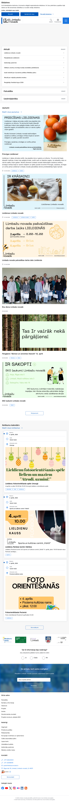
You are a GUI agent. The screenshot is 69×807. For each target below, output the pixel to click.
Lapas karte (4, 741)
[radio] (23, 658)
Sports (8, 554)
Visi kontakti (10, 777)
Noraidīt (10, 14)
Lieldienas (14, 171)
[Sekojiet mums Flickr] (18, 788)
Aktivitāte (9, 489)
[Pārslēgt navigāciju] (66, 21)
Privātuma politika (6, 730)
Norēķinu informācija (7, 703)
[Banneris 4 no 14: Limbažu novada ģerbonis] (48, 640)
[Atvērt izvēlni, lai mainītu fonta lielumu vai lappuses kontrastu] (58, 21)
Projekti (3, 708)
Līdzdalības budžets (7, 744)
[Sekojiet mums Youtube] (6, 788)
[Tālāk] (65, 640)
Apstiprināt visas (29, 14)
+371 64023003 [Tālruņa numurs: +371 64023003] (8, 760)
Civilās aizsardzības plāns (8, 738)
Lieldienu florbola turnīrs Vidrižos (18, 547)
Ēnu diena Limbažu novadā (12, 307)
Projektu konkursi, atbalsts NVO (11, 717)
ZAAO (12, 405)
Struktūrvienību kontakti (8, 714)
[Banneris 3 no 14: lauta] (34, 640)
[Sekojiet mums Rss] (26, 788)
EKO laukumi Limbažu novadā (13, 401)
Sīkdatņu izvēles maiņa (8, 750)
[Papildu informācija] (10, 771)
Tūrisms (13, 358)
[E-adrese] (5, 771)
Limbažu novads (25, 217)
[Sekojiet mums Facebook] (2, 788)
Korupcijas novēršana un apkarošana (12, 736)
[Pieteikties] (34, 686)
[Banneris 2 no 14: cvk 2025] (20, 640)
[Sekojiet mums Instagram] (14, 788)
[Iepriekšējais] (3, 640)
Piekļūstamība (5, 733)
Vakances (4, 706)
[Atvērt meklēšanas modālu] (51, 21)
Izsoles (3, 711)
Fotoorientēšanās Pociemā (15, 612)
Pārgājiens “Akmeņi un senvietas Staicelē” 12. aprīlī (22, 354)
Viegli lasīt (4, 727)
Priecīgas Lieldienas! (10, 154)
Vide (19, 358)
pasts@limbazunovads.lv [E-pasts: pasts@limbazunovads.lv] (11, 765)
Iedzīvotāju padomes (7, 747)
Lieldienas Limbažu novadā (12, 213)
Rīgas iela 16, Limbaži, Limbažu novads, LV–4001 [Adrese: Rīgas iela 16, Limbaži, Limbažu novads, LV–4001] (18, 768)
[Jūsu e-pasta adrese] (33, 680)
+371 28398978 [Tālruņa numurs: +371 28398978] (8, 763)
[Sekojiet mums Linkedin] (22, 788)
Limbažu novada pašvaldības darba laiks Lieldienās (22, 260)
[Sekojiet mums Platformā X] (10, 788)
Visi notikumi (34, 627)
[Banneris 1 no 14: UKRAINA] (6, 640)
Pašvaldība (4, 700)
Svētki (21, 171)
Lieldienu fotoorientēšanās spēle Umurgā (21, 484)
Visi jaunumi (34, 413)
